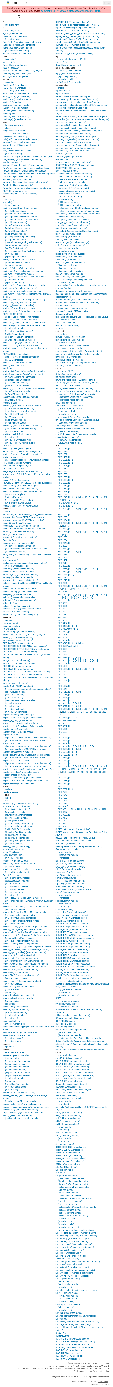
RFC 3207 (62, 609)
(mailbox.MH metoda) (15, 889)
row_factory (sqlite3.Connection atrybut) (73, 1090)
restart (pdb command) (65, 322)
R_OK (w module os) (12, 33)
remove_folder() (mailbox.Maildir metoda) (21, 921)
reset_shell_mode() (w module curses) (72, 225)
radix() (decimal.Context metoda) (17, 48)
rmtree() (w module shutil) (67, 1004)
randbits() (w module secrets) (16, 102)
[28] (82, 772)
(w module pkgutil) (66, 282)
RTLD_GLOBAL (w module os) (69, 1150)
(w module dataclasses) (16, 1087)
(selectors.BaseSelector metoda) (20, 700)
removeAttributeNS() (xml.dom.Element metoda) (24, 967)
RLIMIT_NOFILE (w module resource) (72, 944)
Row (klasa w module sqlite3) (68, 1087)
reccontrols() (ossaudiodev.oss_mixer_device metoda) (27, 514)
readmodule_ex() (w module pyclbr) (19, 443)
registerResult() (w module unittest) (19, 783)
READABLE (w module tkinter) (16, 354)
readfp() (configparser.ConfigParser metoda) (23, 374)
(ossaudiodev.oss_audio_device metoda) (23, 242)
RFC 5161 (62, 697)
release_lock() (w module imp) (16, 846)
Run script (60, 1173)
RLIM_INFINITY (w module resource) (72, 918)
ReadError (7, 368)
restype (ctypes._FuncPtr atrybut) (70, 337)
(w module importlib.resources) (19, 331)
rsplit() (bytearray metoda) (67, 1124)
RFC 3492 (62, 632)
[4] (79, 497)
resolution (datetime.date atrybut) (70, 262)
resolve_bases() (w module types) (70, 277)
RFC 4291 (62, 680)
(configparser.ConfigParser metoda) (21, 216)
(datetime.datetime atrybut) (70, 265)
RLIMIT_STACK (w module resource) (72, 969)
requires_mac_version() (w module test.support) (77, 145)
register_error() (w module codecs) (18, 732)
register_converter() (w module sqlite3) (20, 723)
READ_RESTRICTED (13, 314)
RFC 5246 (62, 700)
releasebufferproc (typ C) (14, 849)
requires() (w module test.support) (70, 122)
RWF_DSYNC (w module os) (68, 1350)
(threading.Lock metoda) (16, 835)
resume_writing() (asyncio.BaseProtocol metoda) (77, 354)
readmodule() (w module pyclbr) (17, 440)
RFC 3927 (62, 654)
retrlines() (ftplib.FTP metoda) (68, 365)
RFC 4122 (62, 669)
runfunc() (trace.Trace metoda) (69, 1313)
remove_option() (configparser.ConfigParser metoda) (27, 935)
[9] (97, 497)
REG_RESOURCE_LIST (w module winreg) (23, 674)
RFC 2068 (62, 517)
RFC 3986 (62, 660)
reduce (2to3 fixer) (11, 603)
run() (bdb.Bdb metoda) (66, 1175)
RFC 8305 (62, 815)
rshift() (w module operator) (67, 1121)
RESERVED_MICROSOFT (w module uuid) (75, 165)
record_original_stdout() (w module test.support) (24, 529)
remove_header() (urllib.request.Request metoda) (25, 926)
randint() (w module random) (16, 108)
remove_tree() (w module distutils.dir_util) (21, 955)
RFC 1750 (62, 474)
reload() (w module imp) (13, 855)
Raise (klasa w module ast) (15, 65)
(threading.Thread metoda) (70, 1201)
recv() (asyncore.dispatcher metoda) (19, 546)
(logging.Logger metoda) (16, 978)
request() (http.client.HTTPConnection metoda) (76, 99)
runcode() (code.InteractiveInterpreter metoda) (76, 1290)
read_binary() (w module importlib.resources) (23, 271)
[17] (82, 589)
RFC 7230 (62, 763)
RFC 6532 (62, 749)
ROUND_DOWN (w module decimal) (72, 1067)
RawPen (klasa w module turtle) (17, 179)
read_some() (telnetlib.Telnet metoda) (20, 319)
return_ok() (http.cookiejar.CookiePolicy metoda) (77, 382)
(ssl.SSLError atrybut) (15, 494)
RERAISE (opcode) (64, 154)
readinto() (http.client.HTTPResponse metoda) (24, 388)
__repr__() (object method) (70, 71)
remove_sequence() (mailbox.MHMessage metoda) (26, 949)
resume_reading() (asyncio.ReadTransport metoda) (78, 351)
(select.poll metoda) (14, 697)
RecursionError (9, 540)
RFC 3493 (62, 634)
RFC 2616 (62, 569)
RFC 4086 (62, 666)
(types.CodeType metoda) (17, 1084)
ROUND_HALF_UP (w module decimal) (73, 1078)
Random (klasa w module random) (18, 111)
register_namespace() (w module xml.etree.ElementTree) (28, 769)
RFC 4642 (62, 689)
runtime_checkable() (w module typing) (73, 1324)
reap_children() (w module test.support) (20, 486)
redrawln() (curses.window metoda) (19, 597)
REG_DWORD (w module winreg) (18, 643)
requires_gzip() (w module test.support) (73, 134)
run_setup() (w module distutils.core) (71, 1264)
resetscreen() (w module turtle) (69, 237)
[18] (86, 589)
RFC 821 (62, 806)
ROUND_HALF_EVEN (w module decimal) (74, 1075)
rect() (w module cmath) (13, 534)
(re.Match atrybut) (13, 205)
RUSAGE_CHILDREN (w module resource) (75, 1341)
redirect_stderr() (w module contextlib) (20, 589)
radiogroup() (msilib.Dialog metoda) (19, 45)
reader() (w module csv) (13, 365)
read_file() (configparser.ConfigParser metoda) (24, 299)
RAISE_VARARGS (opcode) (15, 76)
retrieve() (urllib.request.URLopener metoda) (75, 362)
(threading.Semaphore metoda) (19, 840)
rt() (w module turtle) (64, 1144)
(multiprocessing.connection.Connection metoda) (27, 549)
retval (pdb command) (65, 403)
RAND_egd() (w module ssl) (15, 91)
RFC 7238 (62, 786)
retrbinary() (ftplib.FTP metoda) (69, 360)
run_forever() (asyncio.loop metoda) (71, 1241)
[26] (73, 772)
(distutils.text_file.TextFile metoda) (20, 411)
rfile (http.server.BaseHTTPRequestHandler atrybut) (78, 846)
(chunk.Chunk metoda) (15, 211)
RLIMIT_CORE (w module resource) (71, 924)
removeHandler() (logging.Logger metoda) (22, 981)
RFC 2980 (62, 600)
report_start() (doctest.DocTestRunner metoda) (76, 39)
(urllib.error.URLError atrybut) (18, 503)
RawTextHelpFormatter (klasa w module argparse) (25, 182)
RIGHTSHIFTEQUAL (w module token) (73, 889)
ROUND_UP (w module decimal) (70, 1081)
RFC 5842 (62, 726)
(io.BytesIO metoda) (14, 265)
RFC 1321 (62, 454)
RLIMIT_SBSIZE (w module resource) (72, 964)
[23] (59, 715)
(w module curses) (13, 154)
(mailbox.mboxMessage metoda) (20, 915)
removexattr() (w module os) (15, 1007)
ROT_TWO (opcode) (64, 1027)
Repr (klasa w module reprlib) (68, 65)
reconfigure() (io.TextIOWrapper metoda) (21, 526)
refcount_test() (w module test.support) (20, 614)
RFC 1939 (62, 491)
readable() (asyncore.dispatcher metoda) (21, 357)
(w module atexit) (13, 703)
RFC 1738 (62, 471)
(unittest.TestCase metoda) (70, 1210)
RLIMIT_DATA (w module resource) (71, 929)
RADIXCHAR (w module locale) (17, 53)
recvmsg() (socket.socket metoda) (18, 577)
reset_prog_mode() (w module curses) (72, 222)
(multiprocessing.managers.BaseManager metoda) (28, 689)
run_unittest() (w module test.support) (72, 1267)
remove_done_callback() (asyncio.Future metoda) (25, 906)
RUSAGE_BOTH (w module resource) (72, 1339)
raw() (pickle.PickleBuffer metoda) (18, 151)
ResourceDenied (63, 297)
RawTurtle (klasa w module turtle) (18, 185)
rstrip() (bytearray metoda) (67, 1135)
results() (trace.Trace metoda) (68, 348)
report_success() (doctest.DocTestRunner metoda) (78, 42)
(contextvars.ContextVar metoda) (73, 185)
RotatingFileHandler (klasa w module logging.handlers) (80, 1041)
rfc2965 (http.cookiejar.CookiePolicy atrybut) (75, 838)
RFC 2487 (62, 560)
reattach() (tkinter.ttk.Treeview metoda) (20, 506)
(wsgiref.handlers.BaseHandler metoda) (76, 1230)
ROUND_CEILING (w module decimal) (72, 1064)
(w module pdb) (65, 1221)
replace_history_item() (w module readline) (22, 1104)
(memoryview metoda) (15, 820)
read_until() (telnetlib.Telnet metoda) (19, 340)
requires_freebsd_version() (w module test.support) (78, 131)
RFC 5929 (62, 735)
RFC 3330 (62, 617)
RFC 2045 (62, 497)
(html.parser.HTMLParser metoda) (73, 188)
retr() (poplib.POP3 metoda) (68, 357)
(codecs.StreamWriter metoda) (71, 182)
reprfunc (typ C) (62, 91)
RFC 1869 (62, 486)
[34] (59, 775)
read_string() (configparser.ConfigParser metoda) (25, 322)
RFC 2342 (62, 543)
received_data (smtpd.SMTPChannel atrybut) (23, 517)
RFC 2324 (62, 540)
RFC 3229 (62, 612)
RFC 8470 (62, 818)
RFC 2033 (62, 494)
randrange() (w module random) (17, 119)
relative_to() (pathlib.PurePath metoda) (20, 803)
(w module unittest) (13, 984)
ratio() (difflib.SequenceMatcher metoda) (21, 139)
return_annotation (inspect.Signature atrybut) (75, 380)
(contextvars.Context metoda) (71, 1178)
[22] (104, 712)
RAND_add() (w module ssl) (15, 85)
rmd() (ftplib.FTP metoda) (66, 987)
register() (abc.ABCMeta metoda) (18, 686)
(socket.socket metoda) (15, 551)
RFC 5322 (62, 709)
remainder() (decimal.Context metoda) (20, 863)
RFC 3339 (62, 620)
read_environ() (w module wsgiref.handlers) (22, 291)
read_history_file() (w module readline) (20, 302)
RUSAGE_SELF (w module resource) (72, 1344)
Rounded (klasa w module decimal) (71, 1084)
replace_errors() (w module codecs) (19, 1092)
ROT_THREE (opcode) (65, 1024)
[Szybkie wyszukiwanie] (65, 3)
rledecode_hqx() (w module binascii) (71, 915)
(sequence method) (14, 892)
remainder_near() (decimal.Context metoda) (22, 869)
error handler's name (14, 1052)
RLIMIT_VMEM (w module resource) (72, 975)
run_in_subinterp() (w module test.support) (74, 1247)
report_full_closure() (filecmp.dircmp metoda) (75, 28)
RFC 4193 (62, 674)
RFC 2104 (62, 520)
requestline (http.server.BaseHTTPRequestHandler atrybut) (82, 119)
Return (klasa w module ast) (68, 374)
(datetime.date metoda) (15, 1064)
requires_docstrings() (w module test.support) (76, 128)
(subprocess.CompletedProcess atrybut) (76, 397)
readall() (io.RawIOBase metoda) (18, 362)
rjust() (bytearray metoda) (66, 901)
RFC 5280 (62, 703)
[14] (68, 500)
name (7, 511)
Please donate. (103, 1376)
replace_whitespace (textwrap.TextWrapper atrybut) (26, 1107)
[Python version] (16, 3)
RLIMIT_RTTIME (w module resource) (72, 961)
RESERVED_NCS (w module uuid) (71, 168)
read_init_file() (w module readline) (18, 305)
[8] (93, 497)
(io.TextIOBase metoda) (16, 234)
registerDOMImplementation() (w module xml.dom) (25, 780)
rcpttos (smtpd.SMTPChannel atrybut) (20, 194)
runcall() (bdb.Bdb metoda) (67, 1278)
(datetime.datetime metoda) (17, 1067)
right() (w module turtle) (66, 878)
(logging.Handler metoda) (16, 818)
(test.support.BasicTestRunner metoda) (75, 1198)
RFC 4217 (62, 677)
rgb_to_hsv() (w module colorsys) (70, 863)
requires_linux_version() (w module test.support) (77, 139)
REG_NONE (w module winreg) (17, 666)
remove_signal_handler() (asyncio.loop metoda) (24, 952)
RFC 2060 (62, 514)
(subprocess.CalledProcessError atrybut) (76, 394)
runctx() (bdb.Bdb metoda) (67, 1293)
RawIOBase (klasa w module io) (17, 176)
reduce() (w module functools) (16, 606)
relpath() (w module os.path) (15, 861)
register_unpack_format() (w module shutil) (22, 777)
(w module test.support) (68, 995)
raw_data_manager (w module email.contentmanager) (27, 156)
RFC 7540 (62, 795)
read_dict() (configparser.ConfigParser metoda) (24, 285)
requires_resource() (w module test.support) (75, 148)
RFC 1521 (62, 460)
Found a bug (103, 1382)
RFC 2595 (62, 566)
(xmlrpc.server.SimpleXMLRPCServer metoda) (26, 740)
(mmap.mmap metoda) (15, 239)
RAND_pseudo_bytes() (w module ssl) (20, 93)
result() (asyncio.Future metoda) (69, 340)
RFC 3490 (62, 626)
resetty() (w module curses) (67, 239)
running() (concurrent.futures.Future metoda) (75, 1316)
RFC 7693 (62, 798)
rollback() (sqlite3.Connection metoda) (72, 1015)
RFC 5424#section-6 (67, 720)
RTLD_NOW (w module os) (67, 1164)
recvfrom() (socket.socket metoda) (18, 571)
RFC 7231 (62, 766)
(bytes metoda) (12, 989)
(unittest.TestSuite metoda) (70, 1213)
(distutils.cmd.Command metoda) (73, 1181)
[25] (68, 772)
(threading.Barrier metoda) (70, 196)
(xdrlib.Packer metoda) (68, 202)
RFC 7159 (62, 760)
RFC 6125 (62, 740)
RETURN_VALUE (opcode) (67, 385)
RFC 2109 (62, 523)
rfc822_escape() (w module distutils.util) (73, 840)
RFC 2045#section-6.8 (68, 503)
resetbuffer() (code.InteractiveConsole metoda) (76, 231)
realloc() (6, 477)
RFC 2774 (62, 577)
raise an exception (11, 68)
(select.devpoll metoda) (15, 692)
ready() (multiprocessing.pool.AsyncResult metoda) (26, 460)
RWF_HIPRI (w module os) (67, 1353)
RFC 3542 (62, 640)
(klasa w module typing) (68, 431)
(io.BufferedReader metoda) (17, 228)
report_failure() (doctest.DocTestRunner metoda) (77, 25)
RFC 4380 (62, 683)
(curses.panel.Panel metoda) (18, 1061)
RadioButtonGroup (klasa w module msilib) (22, 42)
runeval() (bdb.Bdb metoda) (67, 1304)
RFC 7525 (62, 792)
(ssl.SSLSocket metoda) (16, 248)
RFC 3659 (62, 649)
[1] (13, 199)
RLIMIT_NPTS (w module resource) (71, 949)
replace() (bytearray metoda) (16, 1055)
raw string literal (12, 25)
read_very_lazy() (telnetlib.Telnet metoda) (21, 345)
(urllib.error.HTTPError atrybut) (19, 500)
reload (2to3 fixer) (11, 852)
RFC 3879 (62, 652)
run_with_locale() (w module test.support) (74, 1273)
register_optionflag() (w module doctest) (21, 772)
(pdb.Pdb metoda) (66, 1190)
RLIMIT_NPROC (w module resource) (72, 946)
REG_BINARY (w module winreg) (18, 640)
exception (9, 82)
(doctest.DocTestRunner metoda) (73, 1184)
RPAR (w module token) (66, 1095)
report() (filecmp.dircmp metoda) (17, 1115)
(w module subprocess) (68, 1227)
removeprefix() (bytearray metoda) (18, 987)
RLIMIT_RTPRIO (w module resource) (72, 958)
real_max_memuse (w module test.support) (22, 471)
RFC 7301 (62, 789)
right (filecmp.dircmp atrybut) (68, 875)
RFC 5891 (62, 729)
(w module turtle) (12, 39)
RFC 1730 (62, 468)
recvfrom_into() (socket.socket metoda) (20, 574)
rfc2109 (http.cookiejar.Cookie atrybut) (72, 829)
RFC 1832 (62, 483)
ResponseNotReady (64, 314)
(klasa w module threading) (70, 981)
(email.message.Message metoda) (20, 1101)
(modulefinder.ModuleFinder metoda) (22, 1118)
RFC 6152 (62, 743)
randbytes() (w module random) (17, 105)
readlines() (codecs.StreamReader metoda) (22, 425)
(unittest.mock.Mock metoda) (71, 216)
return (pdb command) (65, 377)
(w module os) (11, 254)
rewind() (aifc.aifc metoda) (67, 437)
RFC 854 (62, 820)
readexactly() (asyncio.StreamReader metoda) (24, 371)
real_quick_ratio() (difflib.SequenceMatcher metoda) (26, 474)
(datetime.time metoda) (15, 1070)
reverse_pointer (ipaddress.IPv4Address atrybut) (77, 420)
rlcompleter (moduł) (64, 909)
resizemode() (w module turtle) (69, 257)
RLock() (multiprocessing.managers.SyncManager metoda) (82, 984)
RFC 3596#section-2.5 (68, 646)
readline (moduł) (10, 403)
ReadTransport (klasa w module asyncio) (21, 451)
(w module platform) (14, 843)
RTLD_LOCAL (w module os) (68, 1155)
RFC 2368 (62, 546)
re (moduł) (7, 202)
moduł (8, 199)
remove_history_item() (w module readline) (22, 929)
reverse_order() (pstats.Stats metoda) (72, 417)
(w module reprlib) (66, 79)
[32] (100, 772)
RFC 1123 (62, 451)
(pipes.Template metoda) (69, 194)
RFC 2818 (62, 580)
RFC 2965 (62, 594)
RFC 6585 (62, 752)
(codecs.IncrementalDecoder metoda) (75, 174)
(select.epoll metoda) (14, 694)
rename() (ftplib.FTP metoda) (16, 1009)
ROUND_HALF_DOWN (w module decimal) (75, 1072)
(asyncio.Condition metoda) (17, 809)
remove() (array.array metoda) (16, 878)
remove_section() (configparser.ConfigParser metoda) (27, 946)
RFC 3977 (62, 657)
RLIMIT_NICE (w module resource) (71, 941)
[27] (77, 772)
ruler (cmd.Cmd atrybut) (66, 1167)
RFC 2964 (62, 592)
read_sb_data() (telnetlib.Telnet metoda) (21, 317)
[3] (85, 59)
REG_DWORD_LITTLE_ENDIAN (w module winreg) (26, 649)
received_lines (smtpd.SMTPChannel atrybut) (23, 520)
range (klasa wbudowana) (14, 131)
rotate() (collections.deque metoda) (71, 1029)
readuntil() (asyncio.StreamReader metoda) (22, 454)
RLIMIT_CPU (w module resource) (71, 926)
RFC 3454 (62, 623)
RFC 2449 (62, 557)
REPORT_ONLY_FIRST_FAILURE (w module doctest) (80, 33)
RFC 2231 (62, 531)
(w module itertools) (14, 1038)
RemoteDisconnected (12, 875)
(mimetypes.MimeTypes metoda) (20, 237)
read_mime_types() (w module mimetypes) (22, 311)
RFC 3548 (62, 643)
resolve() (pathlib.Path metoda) (69, 274)
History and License (85, 1371)
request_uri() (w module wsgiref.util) (71, 108)
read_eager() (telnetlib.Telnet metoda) (20, 288)
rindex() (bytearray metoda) (67, 892)
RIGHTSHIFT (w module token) (69, 886)
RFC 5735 (62, 723)
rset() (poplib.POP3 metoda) (68, 1115)
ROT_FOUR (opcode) (65, 1021)
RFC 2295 (62, 537)
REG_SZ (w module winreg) (15, 683)
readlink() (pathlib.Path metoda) (17, 434)
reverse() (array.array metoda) (69, 405)
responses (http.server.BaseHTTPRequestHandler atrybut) (81, 317)
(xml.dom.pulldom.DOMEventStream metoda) (78, 208)
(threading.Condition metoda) (18, 832)
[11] (105, 497)
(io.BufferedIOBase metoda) (17, 225)
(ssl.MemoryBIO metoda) (16, 245)
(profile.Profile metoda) (68, 1193)
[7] (90, 497)
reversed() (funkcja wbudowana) (70, 425)
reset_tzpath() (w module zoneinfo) (71, 228)
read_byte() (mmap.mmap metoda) (18, 274)
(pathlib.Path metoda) (15, 279)
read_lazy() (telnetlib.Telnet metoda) (19, 308)
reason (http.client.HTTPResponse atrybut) (22, 491)
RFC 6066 (62, 737)
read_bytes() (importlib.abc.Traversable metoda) (24, 277)
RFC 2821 (62, 583)
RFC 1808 (62, 480)
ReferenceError (10, 629)
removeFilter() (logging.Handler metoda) (21, 975)
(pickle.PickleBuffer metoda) (17, 829)
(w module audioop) (67, 414)
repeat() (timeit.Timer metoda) (16, 1035)
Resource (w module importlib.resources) (74, 291)
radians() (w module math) (15, 36)
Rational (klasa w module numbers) (19, 142)
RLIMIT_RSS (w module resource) (71, 955)
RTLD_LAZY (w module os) (67, 1152)
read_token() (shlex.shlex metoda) (18, 337)
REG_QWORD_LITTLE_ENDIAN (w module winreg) (26, 672)
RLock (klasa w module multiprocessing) (73, 978)
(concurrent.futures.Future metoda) (73, 345)
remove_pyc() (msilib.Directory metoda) (20, 941)
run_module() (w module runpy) (69, 1250)
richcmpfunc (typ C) (64, 872)
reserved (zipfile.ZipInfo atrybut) (69, 156)
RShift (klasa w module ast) (67, 1118)
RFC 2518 (62, 563)
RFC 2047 (62, 509)
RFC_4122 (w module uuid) (67, 843)
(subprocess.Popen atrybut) (70, 400)
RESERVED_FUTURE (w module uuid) (73, 162)
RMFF (58, 998)
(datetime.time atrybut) (68, 268)
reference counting (11, 626)
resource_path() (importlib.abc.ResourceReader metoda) (81, 294)
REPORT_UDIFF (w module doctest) (72, 45)
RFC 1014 (62, 448)
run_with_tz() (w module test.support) (72, 1276)
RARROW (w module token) (15, 134)
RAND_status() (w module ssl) (16, 96)
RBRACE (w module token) (15, 191)
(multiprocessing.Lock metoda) (19, 823)
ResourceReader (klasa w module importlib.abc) (77, 302)
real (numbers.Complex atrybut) (17, 466)
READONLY (8, 445)
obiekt (7, 128)
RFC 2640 (62, 571)
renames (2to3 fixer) (12, 1021)
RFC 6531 (62, 746)
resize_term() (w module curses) (70, 254)
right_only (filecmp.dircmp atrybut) (70, 883)
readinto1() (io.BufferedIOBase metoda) (21, 397)
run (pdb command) (64, 1170)
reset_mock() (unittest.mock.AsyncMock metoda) (77, 214)
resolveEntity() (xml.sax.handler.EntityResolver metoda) (80, 285)
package (9, 789)
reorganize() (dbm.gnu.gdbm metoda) (20, 1032)
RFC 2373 (62, 549)
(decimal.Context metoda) (69, 1032)
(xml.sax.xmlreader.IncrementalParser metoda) (79, 211)
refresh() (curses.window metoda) (18, 637)
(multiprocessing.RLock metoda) (19, 826)
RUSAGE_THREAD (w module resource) (74, 1347)
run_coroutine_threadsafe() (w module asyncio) (76, 1233)
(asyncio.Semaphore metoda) (18, 815)
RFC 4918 (62, 692)
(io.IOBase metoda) (14, 360)
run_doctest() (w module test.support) (72, 1238)
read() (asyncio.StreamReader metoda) (20, 208)
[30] (91, 772)
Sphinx (101, 1384)
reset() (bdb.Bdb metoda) (66, 171)
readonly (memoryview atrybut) (17, 448)
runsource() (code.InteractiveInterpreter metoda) (77, 1321)
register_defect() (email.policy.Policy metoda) (23, 726)
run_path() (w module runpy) (68, 1253)
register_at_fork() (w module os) (17, 720)
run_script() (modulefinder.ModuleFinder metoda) (77, 1261)
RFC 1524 (62, 466)
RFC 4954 (62, 694)
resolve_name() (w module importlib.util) (73, 279)
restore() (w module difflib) (67, 325)
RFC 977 (62, 826)
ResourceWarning (63, 305)
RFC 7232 (62, 777)
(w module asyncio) (66, 1218)
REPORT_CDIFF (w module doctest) (72, 22)
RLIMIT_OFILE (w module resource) (71, 952)
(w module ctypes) (66, 251)
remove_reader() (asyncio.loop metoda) (21, 944)
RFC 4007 (62, 663)
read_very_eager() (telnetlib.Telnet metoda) (22, 342)
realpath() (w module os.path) (16, 480)
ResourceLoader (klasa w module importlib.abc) (77, 299)
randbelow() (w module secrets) (17, 99)
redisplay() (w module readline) (17, 594)
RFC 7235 (62, 783)
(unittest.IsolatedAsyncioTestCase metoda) (77, 1207)
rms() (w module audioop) (67, 1001)
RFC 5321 (62, 706)
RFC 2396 (62, 551)
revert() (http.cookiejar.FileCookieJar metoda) (75, 434)
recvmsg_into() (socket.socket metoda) (20, 580)
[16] (77, 589)
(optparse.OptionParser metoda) (19, 938)
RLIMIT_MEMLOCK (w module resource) (74, 935)
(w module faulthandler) (15, 709)
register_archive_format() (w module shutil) (22, 717)
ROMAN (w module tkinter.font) (69, 1018)
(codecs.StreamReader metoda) (19, 214)
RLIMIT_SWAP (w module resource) (71, 972)
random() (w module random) (16, 116)
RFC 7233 (62, 780)
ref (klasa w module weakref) (16, 612)
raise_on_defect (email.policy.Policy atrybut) (23, 71)
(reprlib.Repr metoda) (67, 76)
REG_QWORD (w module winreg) (18, 669)
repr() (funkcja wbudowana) (67, 73)
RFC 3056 (62, 603)
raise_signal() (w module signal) (17, 73)
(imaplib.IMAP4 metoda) (16, 222)
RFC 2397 (62, 554)
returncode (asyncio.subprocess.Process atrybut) (77, 391)
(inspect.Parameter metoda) (17, 1072)
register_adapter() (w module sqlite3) (19, 715)
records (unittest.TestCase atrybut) (18, 531)
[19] (91, 597)
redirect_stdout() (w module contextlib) (20, 592)
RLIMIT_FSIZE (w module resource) (71, 932)
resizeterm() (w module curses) (69, 259)
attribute (9, 620)
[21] (100, 712)
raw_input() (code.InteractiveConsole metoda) (23, 165)
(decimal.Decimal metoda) (17, 51)
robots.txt (59, 1012)
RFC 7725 (62, 800)
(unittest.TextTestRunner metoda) (73, 1215)
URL (7, 800)
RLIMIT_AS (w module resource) (70, 921)
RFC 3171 (62, 606)
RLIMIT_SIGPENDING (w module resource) (75, 967)
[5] (83, 497)
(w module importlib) (14, 858)
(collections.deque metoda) (17, 881)
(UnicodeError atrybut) (15, 497)
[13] (64, 500)
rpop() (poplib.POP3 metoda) (68, 1112)
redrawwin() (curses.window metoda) (19, 600)
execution (62, 334)
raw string (7, 148)
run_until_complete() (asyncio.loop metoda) (75, 1270)
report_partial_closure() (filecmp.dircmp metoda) (77, 36)
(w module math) (12, 866)
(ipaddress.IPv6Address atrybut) (72, 423)
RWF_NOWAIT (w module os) (69, 1356)
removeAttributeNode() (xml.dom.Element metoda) (25, 964)
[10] (100, 497)
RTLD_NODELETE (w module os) (70, 1158)
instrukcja (9, 59)
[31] (95, 772)
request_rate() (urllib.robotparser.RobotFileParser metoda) (81, 105)
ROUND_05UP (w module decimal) (71, 1061)
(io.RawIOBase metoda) (16, 231)
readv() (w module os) (13, 457)
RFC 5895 (62, 732)
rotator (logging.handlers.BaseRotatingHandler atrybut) (80, 1050)
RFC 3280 (62, 614)
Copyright (73, 1363)
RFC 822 (62, 809)
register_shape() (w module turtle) (18, 775)
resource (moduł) (63, 288)
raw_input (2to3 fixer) (12, 162)
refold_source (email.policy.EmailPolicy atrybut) (24, 634)
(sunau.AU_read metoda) (16, 382)
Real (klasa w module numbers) (17, 463)
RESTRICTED (61, 328)
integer (61, 88)
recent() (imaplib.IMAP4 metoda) (17, 523)
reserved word (61, 159)
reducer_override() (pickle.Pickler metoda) (22, 609)
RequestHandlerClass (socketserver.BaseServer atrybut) (81, 116)
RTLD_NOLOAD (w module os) (69, 1161)
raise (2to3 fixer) (10, 62)
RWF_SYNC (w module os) (67, 1359)
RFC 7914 (62, 803)
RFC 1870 (62, 488)
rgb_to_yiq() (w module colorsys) (70, 866)
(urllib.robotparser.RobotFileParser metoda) (24, 251)
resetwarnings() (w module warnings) (72, 242)
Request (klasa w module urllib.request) (73, 96)
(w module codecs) (13, 706)
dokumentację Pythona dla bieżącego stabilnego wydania (70, 11)
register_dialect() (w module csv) (17, 729)
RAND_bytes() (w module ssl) (16, 88)
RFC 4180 (62, 672)
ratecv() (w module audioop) (15, 136)
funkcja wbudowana (14, 125)
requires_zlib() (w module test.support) (72, 151)
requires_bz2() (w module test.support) (72, 125)
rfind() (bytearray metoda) (67, 849)
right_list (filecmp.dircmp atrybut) (70, 881)
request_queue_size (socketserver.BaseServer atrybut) (80, 102)
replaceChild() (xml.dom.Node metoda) (20, 1110)
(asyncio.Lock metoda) (15, 812)
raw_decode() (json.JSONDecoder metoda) (22, 159)
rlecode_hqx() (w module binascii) (70, 912)
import (8, 798)
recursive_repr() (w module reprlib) (18, 543)
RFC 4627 (62, 686)
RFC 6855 (62, 755)
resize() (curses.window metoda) (70, 245)
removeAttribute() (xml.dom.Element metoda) (23, 961)
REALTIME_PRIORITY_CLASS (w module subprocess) (28, 483)
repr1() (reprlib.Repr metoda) (68, 82)
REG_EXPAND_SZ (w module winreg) (20, 652)
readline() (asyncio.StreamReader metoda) (22, 405)
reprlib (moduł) (62, 93)
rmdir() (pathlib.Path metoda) (68, 989)
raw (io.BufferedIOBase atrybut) (17, 145)
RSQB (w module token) (66, 1132)
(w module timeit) (13, 1041)
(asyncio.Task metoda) (15, 909)
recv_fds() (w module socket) (16, 566)
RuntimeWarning (63, 1336)
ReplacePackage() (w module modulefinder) (23, 1112)
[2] (81, 59)
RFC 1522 (62, 463)
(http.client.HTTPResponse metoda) (21, 219)
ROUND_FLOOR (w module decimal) (72, 1070)
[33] (104, 772)
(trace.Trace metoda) (67, 1204)
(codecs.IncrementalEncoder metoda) (75, 176)
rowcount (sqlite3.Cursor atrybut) (70, 1092)
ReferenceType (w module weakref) (19, 632)
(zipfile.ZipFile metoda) (15, 257)
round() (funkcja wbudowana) (68, 1058)
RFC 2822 (62, 586)
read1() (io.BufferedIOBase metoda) (19, 259)
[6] (86, 497)
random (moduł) (10, 113)
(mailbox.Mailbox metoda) (16, 886)
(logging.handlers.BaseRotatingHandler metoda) (79, 1038)
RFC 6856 (62, 757)
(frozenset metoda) (13, 883)
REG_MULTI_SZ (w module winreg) (19, 663)
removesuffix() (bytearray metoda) (18, 998)
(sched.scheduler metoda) (69, 1195)
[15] (73, 589)
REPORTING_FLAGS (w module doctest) (74, 53)
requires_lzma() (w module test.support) (73, 142)
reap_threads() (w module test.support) (20, 488)
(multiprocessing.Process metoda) (73, 1187)
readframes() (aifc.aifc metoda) (17, 380)
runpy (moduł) (61, 1319)
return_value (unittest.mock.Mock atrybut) (74, 388)
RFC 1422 (62, 457)
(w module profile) (66, 1224)
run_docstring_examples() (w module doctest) (76, 1235)
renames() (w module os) (14, 1024)
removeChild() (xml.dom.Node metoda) (20, 969)
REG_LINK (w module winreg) (16, 660)
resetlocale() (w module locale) (69, 234)
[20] (95, 712)
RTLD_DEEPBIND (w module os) (70, 1147)
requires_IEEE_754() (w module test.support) (75, 136)
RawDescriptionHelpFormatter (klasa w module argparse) (29, 174)
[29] (86, 772)
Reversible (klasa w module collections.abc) (75, 428)
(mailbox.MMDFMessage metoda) (20, 918)
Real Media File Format (13, 468)
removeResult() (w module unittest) (19, 995)
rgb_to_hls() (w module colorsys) (70, 861)
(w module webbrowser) (16, 712)
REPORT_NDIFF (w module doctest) (72, 30)
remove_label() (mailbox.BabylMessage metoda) (25, 932)
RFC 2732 (62, 574)
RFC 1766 (62, 477)
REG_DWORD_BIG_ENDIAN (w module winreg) (25, 646)
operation (9, 1047)
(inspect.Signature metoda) (17, 1075)
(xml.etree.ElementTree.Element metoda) (23, 898)
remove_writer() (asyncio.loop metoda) (20, 958)
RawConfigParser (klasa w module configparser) (24, 171)
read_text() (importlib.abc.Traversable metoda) (24, 325)
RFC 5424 (62, 717)
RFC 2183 (62, 529)
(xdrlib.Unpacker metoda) (69, 205)
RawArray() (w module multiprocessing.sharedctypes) (27, 168)
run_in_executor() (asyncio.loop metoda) (73, 1244)
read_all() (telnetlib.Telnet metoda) (18, 268)
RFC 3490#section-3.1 (68, 629)
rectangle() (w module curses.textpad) (20, 537)
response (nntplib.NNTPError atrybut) (72, 308)
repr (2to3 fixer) (62, 62)
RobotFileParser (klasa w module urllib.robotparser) (78, 1009)
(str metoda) (10, 992)
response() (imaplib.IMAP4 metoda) (71, 311)
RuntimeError (61, 1333)
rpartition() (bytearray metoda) (69, 1098)
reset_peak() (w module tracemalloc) (72, 219)
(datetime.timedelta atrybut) (70, 271)
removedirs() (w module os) (15, 972)
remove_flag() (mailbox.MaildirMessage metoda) (24, 912)
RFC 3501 (62, 637)
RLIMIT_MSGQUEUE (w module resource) (74, 938)
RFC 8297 (62, 812)
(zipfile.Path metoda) (14, 282)
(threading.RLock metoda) (17, 838)
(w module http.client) (67, 319)
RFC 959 (62, 823)
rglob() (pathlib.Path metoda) (68, 869)
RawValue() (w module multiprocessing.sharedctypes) (27, 188)
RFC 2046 (62, 506)
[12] (59, 500)
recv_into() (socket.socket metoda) (18, 569)
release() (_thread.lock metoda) (17, 806)
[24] (64, 772)
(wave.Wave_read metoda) (17, 385)
